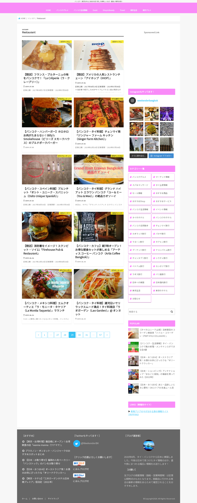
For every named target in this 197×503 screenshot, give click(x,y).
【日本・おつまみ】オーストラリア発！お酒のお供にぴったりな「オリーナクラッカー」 (157, 360)
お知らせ (136, 298)
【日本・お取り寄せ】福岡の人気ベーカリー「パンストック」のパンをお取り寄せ (46, 461)
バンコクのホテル (164, 217)
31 (86, 334)
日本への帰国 (138, 282)
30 (79, 334)
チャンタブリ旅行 (140, 258)
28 (65, 334)
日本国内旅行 (161, 282)
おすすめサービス (163, 201)
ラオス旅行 (137, 274)
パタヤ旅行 (161, 233)
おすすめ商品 (161, 193)
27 (57, 334)
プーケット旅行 (139, 249)
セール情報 (137, 193)
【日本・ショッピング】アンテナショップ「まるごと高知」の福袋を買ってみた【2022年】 (157, 373)
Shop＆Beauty (108, 10)
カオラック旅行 (139, 233)
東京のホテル (161, 290)
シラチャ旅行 (161, 258)
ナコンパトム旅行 (163, 249)
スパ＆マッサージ (140, 185)
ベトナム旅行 (138, 266)
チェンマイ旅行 (162, 225)
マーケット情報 (162, 176)
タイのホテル (138, 217)
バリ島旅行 (161, 274)
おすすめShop (138, 201)
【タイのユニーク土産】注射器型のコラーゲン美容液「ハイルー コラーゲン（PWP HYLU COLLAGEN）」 (157, 332)
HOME (48, 10)
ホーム (24, 498)
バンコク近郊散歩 (140, 225)
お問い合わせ (37, 498)
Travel (122, 10)
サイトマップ (53, 498)
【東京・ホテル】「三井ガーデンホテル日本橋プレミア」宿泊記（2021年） (45, 480)
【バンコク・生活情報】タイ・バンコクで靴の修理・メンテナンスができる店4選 (157, 346)
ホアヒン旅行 (161, 241)
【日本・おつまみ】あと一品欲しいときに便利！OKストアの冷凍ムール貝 (157, 386)
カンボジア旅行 (162, 266)
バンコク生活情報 (80, 10)
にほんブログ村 (81, 469)
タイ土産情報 (161, 185)
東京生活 (133, 10)
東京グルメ (147, 10)
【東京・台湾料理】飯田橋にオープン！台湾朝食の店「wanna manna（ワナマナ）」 (46, 443)
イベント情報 (161, 209)
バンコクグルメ (62, 10)
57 (100, 334)
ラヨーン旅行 (138, 241)
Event (95, 10)
